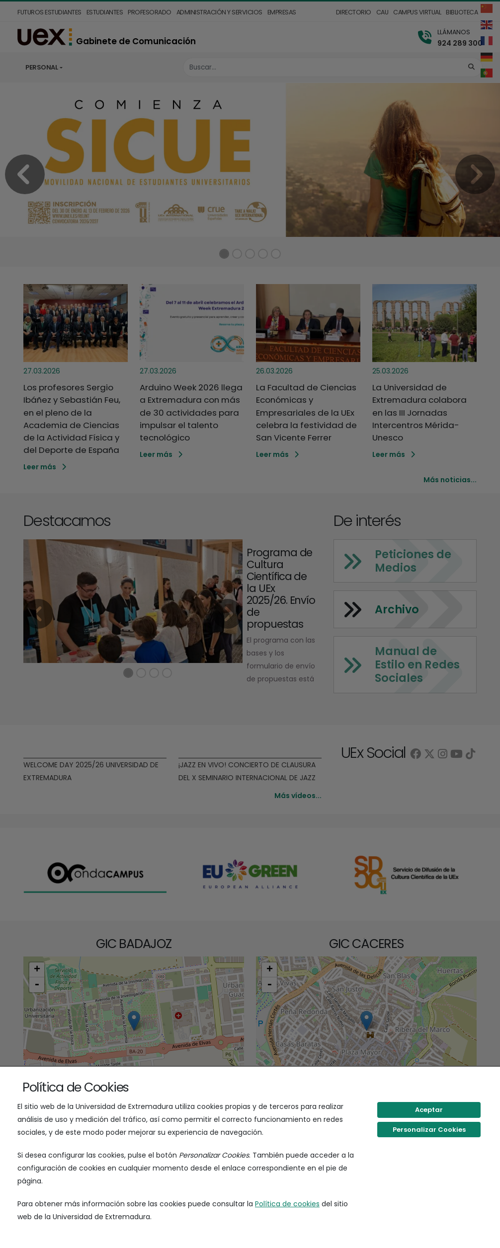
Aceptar (429, 1109)
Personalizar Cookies (429, 1129)
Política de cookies (287, 1204)
